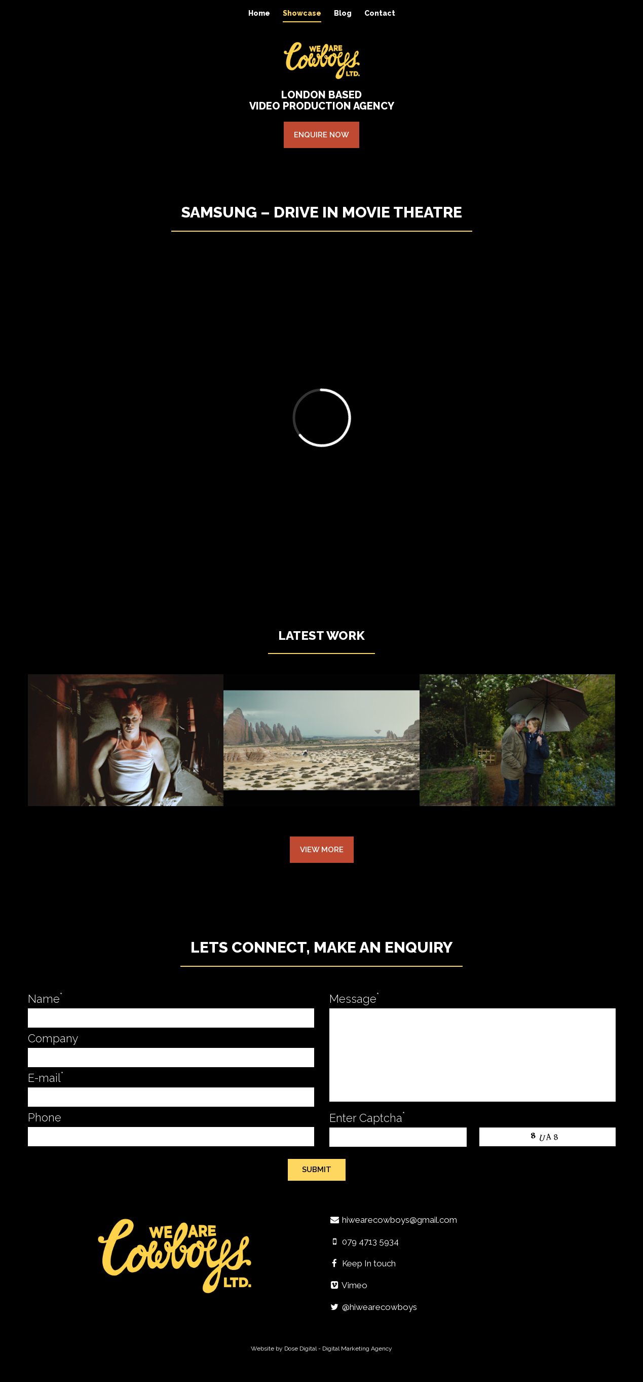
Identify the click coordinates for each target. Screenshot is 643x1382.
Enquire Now (321, 134)
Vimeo (348, 1285)
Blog (343, 13)
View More (322, 849)
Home (259, 13)
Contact (379, 13)
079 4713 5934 (364, 1241)
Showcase (302, 13)
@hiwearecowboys (373, 1307)
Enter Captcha (367, 1117)
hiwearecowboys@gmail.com (393, 1220)
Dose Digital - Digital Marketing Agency (338, 1348)
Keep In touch (362, 1263)
